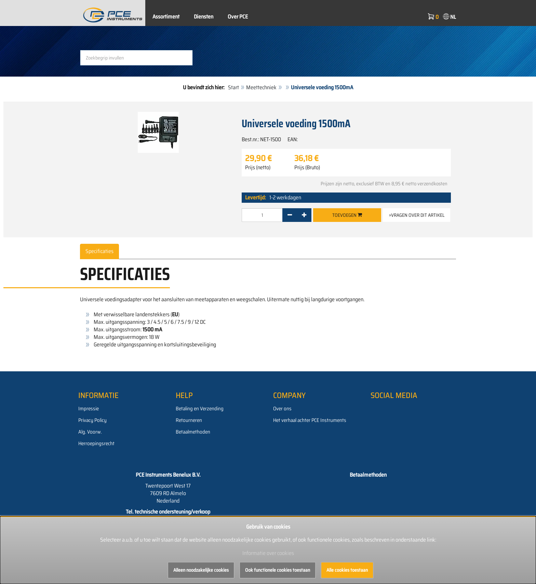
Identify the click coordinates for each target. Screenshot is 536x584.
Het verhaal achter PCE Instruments (309, 420)
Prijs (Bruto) (307, 167)
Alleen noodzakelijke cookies (201, 570)
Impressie (88, 408)
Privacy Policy (92, 420)
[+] (304, 215)
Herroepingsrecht (96, 443)
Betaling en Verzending (200, 408)
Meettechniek (261, 87)
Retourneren (189, 420)
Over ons (282, 408)
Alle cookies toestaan (347, 570)
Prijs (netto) (257, 167)
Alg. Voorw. (90, 432)
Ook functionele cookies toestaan (277, 570)
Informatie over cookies (268, 553)
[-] (289, 215)
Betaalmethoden (193, 432)
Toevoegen (347, 215)
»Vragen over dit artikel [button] (416, 215)
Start (233, 87)
